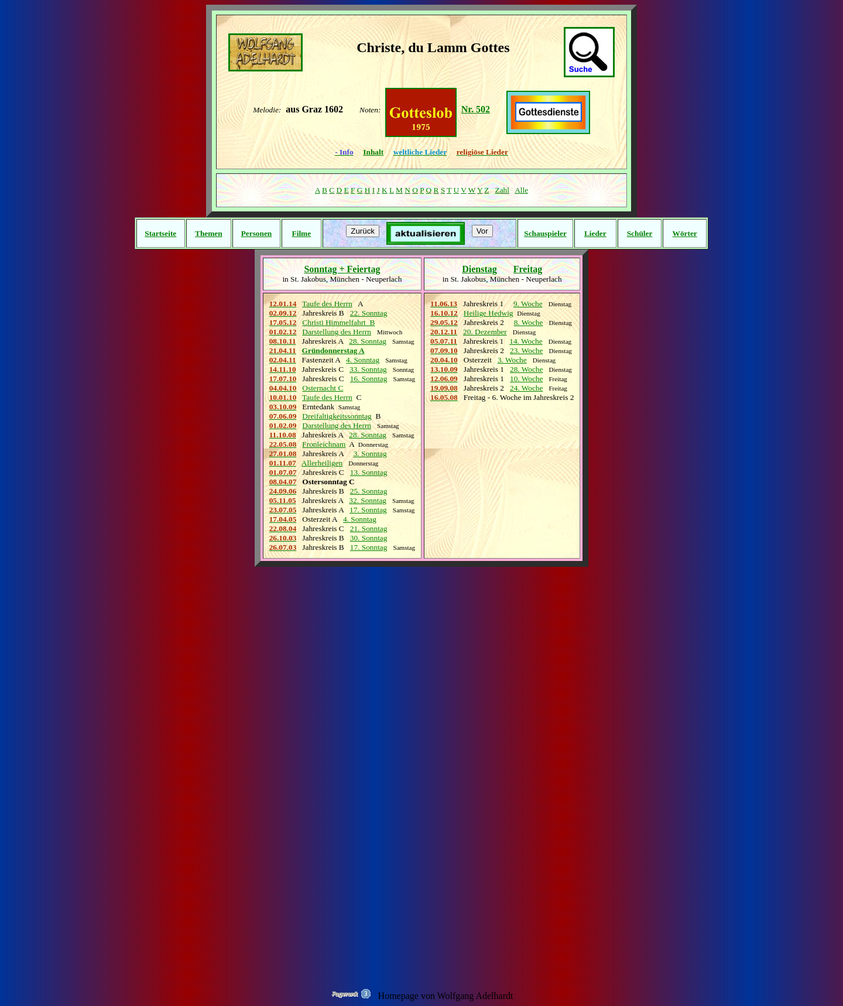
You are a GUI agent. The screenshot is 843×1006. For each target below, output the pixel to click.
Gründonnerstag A (333, 350)
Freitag (527, 269)
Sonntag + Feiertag (342, 269)
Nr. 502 (475, 109)
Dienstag (479, 269)
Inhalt (373, 152)
